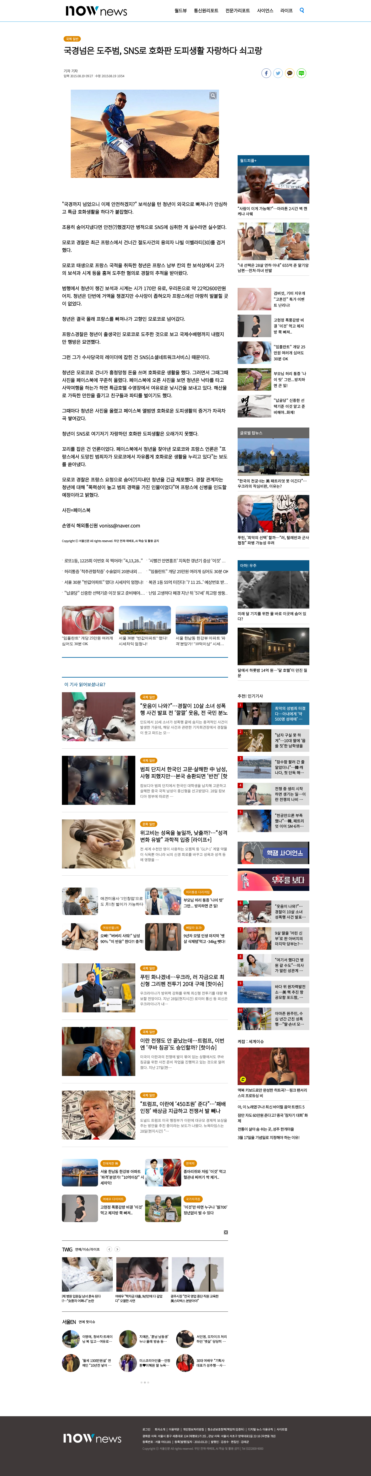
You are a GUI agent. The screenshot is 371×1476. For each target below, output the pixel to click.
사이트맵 (282, 1429)
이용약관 (174, 1429)
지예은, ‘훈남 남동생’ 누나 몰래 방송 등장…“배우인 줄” (154, 1341)
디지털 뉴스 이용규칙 (260, 1429)
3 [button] (148, 1382)
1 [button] (141, 1382)
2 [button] (145, 1382)
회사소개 (160, 1429)
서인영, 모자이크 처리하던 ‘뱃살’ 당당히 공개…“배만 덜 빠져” (211, 1341)
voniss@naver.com (119, 525)
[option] (86, 1281)
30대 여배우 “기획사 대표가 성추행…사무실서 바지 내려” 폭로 (210, 1365)
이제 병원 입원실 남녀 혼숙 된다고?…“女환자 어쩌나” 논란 (81, 1298)
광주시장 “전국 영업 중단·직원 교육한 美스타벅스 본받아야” (195, 1298)
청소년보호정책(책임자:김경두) (225, 1429)
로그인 (146, 1429)
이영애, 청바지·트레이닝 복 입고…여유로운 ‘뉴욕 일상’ (97, 1341)
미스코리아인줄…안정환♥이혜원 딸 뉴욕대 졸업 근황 (154, 1365)
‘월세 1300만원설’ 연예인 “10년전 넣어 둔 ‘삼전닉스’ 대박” (96, 1365)
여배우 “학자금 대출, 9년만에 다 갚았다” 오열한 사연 (139, 1298)
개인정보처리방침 (193, 1429)
